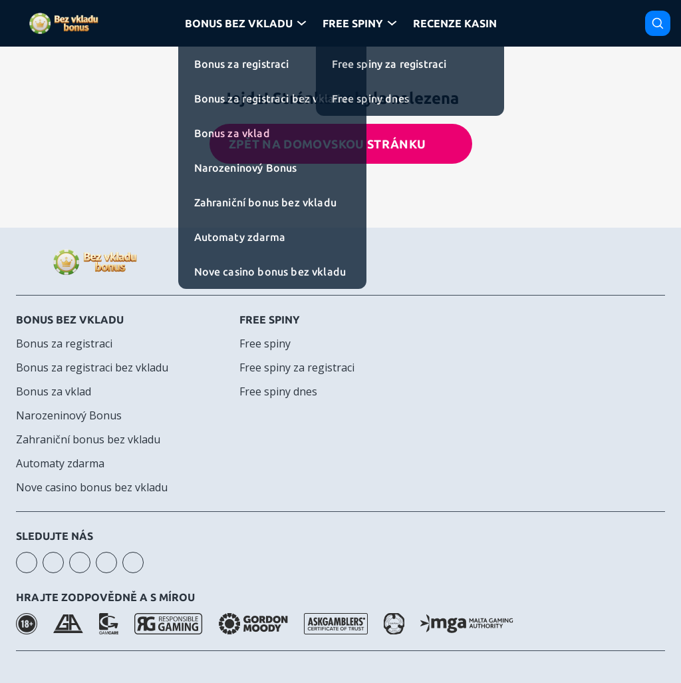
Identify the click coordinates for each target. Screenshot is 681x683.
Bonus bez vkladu (70, 320)
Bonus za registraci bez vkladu (92, 367)
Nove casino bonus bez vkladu (92, 487)
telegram (106, 562)
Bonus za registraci (64, 343)
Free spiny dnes (278, 391)
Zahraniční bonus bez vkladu (88, 439)
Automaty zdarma (60, 463)
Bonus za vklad (53, 391)
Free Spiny (353, 23)
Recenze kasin (455, 23)
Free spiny (269, 320)
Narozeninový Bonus (69, 415)
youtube (53, 562)
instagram (26, 562)
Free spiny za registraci (296, 367)
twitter (133, 562)
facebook (79, 562)
